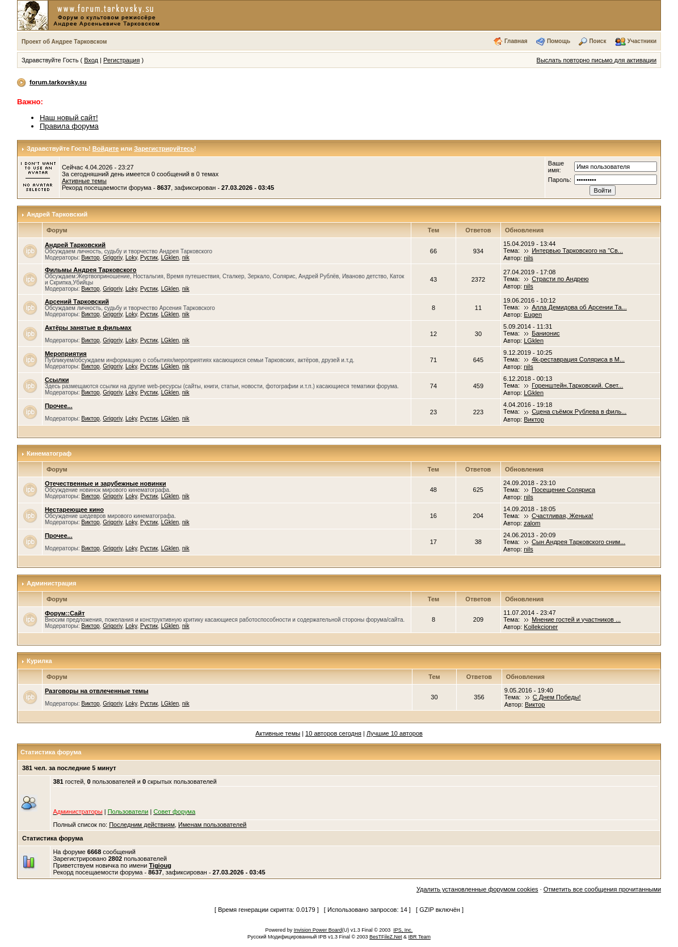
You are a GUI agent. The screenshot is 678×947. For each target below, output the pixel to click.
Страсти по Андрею (560, 278)
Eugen (533, 314)
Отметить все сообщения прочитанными (602, 889)
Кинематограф (49, 453)
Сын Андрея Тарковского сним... (578, 541)
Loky (131, 257)
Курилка (39, 660)
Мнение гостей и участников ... (576, 619)
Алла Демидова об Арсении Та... (579, 307)
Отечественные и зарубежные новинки (105, 483)
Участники (642, 41)
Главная (516, 41)
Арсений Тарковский (77, 301)
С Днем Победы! (557, 697)
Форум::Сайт (65, 613)
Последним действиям (142, 824)
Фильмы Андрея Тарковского (91, 269)
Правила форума (69, 126)
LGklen (170, 257)
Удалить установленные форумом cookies (477, 889)
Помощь (558, 41)
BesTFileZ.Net (385, 937)
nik (185, 257)
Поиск (597, 41)
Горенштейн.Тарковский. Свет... (577, 385)
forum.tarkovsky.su (58, 82)
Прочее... (59, 405)
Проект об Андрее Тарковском (64, 42)
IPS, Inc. (402, 930)
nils (528, 257)
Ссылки (57, 379)
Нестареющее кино (74, 509)
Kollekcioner (541, 626)
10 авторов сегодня (333, 733)
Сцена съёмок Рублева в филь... (579, 411)
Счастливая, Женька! (562, 515)
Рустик (149, 257)
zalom (532, 523)
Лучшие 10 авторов (395, 733)
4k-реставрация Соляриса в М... (578, 359)
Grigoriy (112, 257)
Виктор (90, 257)
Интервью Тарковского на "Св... (577, 250)
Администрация (52, 583)
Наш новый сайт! (69, 117)
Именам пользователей (212, 824)
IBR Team (420, 937)
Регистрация (121, 60)
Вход (91, 60)
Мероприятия (66, 353)
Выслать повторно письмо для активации (597, 60)
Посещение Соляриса (563, 489)
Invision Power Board (318, 930)
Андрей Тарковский (57, 214)
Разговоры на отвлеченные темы (97, 690)
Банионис (545, 333)
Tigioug (160, 865)
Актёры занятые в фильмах (88, 327)
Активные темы (84, 180)
